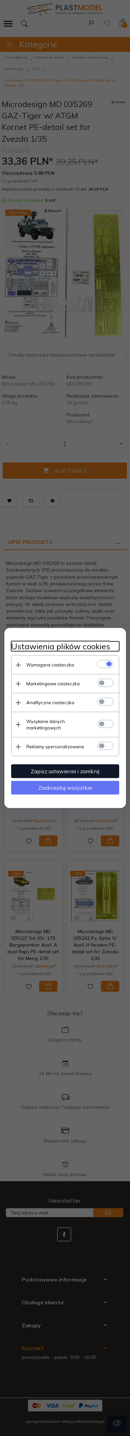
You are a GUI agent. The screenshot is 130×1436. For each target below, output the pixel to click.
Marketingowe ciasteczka (53, 683)
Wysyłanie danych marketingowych (45, 724)
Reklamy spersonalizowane (55, 746)
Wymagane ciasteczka (50, 665)
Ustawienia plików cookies (60, 646)
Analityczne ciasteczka (50, 702)
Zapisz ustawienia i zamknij (65, 771)
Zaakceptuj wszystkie (65, 787)
